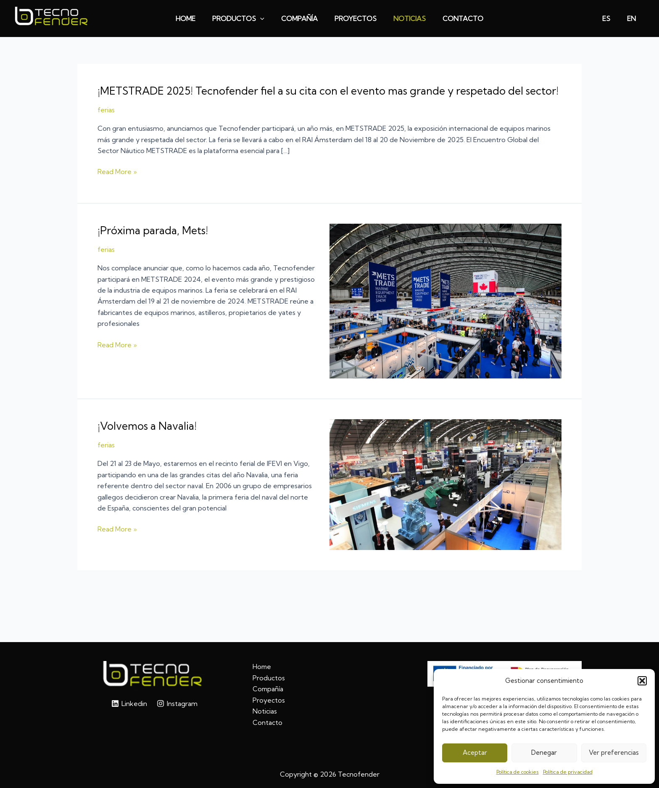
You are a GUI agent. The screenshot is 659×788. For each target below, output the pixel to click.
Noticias (265, 711)
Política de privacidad (568, 772)
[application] (265, 18)
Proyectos (269, 700)
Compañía (268, 689)
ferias (106, 123)
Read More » (117, 185)
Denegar (544, 752)
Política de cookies (517, 772)
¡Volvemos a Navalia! (149, 439)
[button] (642, 681)
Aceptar (475, 752)
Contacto (267, 722)
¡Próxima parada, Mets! (155, 244)
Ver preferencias (614, 752)
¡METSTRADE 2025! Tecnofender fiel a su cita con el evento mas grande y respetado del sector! (318, 97)
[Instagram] (177, 703)
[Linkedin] (129, 703)
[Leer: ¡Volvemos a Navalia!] (445, 497)
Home (262, 667)
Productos (269, 678)
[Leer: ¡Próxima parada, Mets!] (445, 313)
